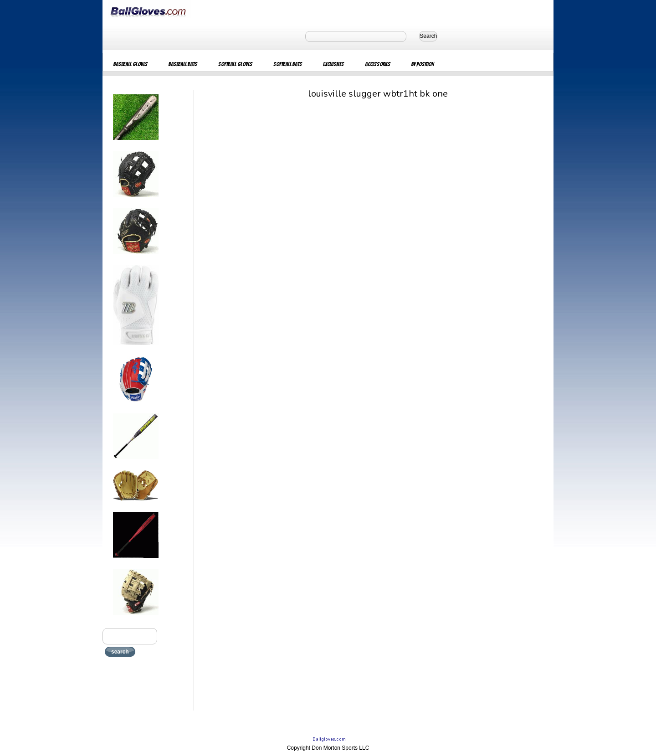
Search (428, 36)
